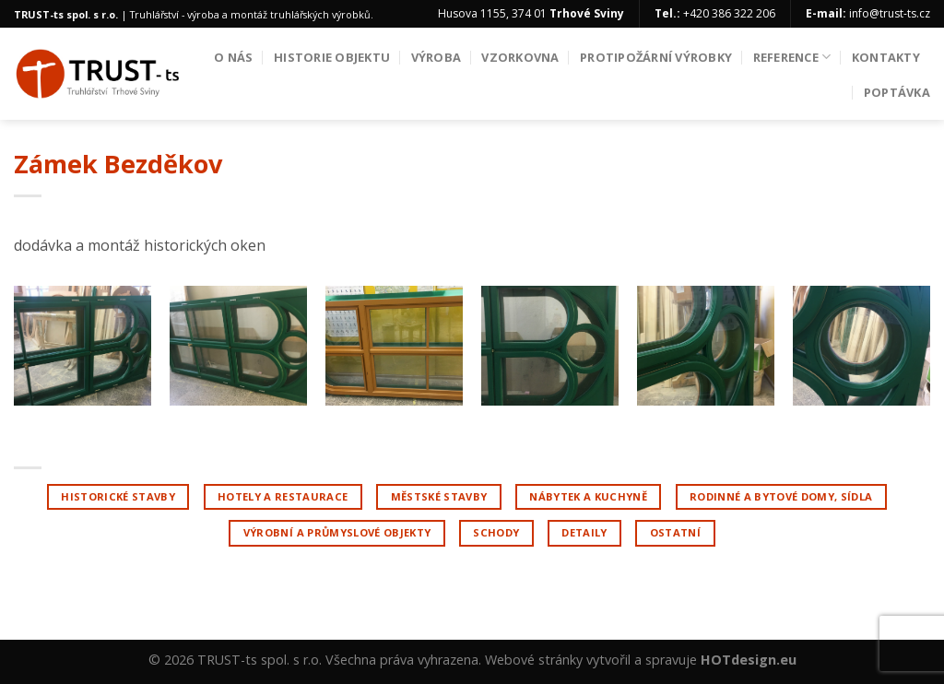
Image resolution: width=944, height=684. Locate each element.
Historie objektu (332, 57)
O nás (233, 57)
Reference (792, 56)
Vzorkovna (520, 57)
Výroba (436, 57)
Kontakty (886, 57)
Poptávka (897, 92)
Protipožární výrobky (656, 57)
